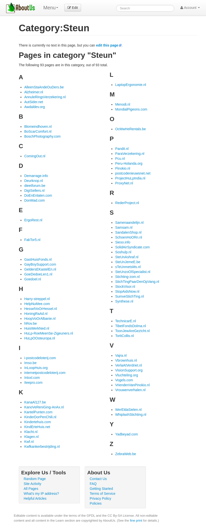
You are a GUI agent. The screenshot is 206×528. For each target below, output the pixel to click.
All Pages (31, 489)
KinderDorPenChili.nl (40, 417)
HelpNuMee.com (37, 304)
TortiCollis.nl (124, 336)
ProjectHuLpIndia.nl (130, 178)
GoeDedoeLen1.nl (38, 274)
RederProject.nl (127, 203)
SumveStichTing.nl (129, 296)
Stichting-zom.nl (127, 277)
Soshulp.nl (123, 252)
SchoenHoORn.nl (128, 237)
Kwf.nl (29, 442)
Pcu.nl (120, 158)
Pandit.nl (121, 149)
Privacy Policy (100, 498)
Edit (73, 8)
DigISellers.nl (34, 190)
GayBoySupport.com (40, 264)
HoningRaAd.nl (35, 314)
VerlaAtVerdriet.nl (128, 365)
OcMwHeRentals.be (130, 129)
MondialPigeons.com (131, 109)
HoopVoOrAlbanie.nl (39, 318)
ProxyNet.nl (124, 183)
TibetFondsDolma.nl (130, 326)
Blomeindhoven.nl (38, 126)
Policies (96, 503)
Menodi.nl (122, 104)
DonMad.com (34, 200)
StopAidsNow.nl (127, 291)
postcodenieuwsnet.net (132, 173)
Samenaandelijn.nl (129, 222)
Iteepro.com (33, 382)
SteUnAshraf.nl (126, 257)
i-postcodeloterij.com (40, 358)
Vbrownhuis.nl (126, 360)
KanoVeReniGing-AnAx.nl (44, 407)
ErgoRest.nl (33, 220)
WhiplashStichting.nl (130, 414)
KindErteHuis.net (37, 427)
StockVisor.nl (125, 286)
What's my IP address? (41, 494)
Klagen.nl (31, 437)
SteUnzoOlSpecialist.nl (132, 272)
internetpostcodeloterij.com (44, 373)
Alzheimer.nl (33, 92)
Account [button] (190, 8)
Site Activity (32, 484)
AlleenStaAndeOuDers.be (44, 87)
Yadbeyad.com (126, 434)
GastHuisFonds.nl (38, 259)
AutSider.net (33, 102)
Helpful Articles (35, 498)
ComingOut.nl (34, 156)
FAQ (93, 484)
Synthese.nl (124, 301)
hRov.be (30, 323)
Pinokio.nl (122, 168)
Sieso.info (122, 242)
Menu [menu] (50, 7)
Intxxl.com (32, 378)
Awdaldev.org (34, 107)
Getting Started (101, 489)
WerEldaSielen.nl (128, 410)
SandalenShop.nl (128, 232)
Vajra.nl (120, 355)
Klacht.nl (30, 432)
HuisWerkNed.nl (36, 328)
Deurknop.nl (33, 181)
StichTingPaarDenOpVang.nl (137, 282)
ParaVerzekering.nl (129, 154)
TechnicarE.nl (125, 321)
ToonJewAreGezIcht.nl (132, 331)
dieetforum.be (34, 186)
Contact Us (98, 479)
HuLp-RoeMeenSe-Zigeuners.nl (48, 333)
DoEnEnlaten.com (38, 195)
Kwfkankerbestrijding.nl (42, 446)
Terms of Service (102, 494)
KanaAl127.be (35, 402)
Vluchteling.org (126, 375)
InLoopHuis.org (36, 368)
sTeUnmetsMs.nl (127, 267)
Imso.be (30, 363)
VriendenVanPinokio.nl (132, 385)
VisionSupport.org (128, 370)
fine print (136, 520)
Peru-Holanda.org (128, 163)
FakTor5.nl (32, 240)
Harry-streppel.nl (37, 299)
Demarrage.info (36, 176)
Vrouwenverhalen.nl (130, 390)
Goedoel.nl (32, 279)
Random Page (35, 479)
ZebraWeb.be (125, 454)
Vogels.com (124, 380)
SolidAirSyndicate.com (132, 247)
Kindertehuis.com (37, 422)
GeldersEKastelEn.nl (40, 269)
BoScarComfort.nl (37, 131)
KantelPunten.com (38, 412)
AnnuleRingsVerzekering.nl (45, 97)
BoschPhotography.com (42, 136)
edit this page (107, 45)
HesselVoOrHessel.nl (40, 309)
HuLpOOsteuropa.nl (39, 338)
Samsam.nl (123, 227)
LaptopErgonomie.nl (130, 85)
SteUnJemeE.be (127, 262)
